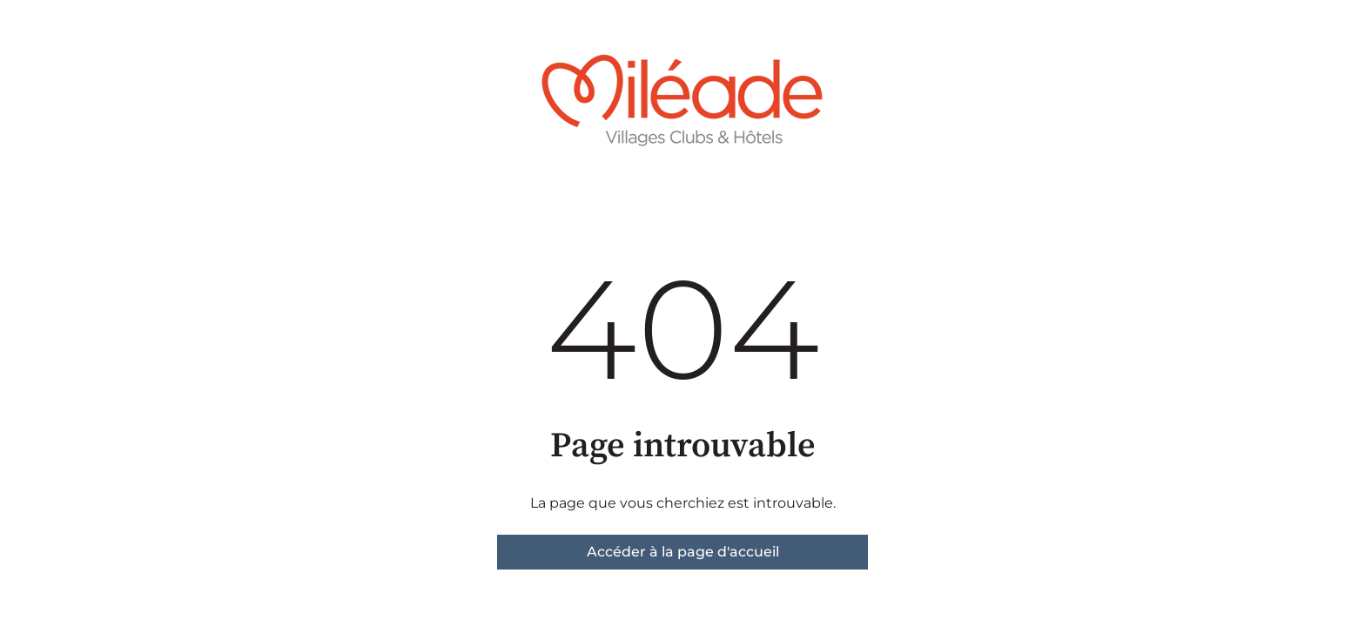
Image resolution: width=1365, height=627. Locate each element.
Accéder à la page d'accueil (683, 551)
